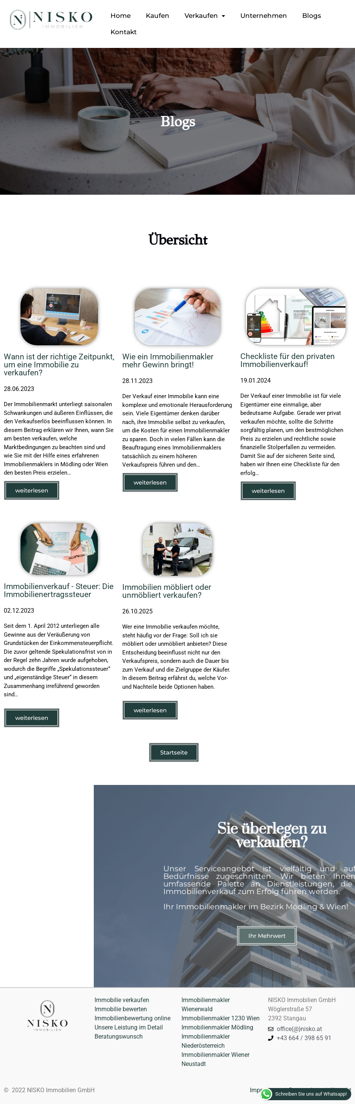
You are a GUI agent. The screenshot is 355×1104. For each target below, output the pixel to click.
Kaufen (157, 15)
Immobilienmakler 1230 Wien (220, 1018)
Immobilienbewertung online (133, 1018)
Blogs (311, 15)
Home (120, 15)
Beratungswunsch (119, 1036)
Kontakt (123, 32)
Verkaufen (205, 15)
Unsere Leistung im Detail (129, 1027)
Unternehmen (263, 15)
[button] (205, 16)
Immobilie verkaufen (122, 1000)
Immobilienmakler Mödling (217, 1027)
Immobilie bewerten (121, 1009)
